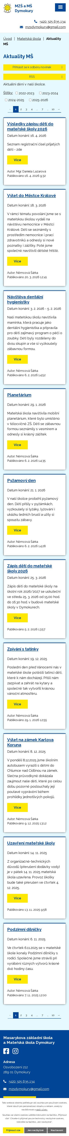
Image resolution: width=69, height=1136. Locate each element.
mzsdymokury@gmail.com (45, 27)
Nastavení (57, 1130)
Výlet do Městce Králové (31, 195)
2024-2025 (16, 100)
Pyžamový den (21, 480)
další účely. (42, 1109)
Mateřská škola (29, 39)
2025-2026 (40, 100)
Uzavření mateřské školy (31, 843)
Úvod (7, 39)
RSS (46, 76)
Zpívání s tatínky (22, 649)
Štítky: (8, 93)
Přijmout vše (13, 1130)
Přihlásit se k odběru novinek (38, 67)
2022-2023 (26, 93)
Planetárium (19, 394)
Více (17, 160)
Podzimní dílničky (24, 929)
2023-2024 (50, 93)
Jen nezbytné (36, 1130)
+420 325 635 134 (53, 21)
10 (53, 109)
